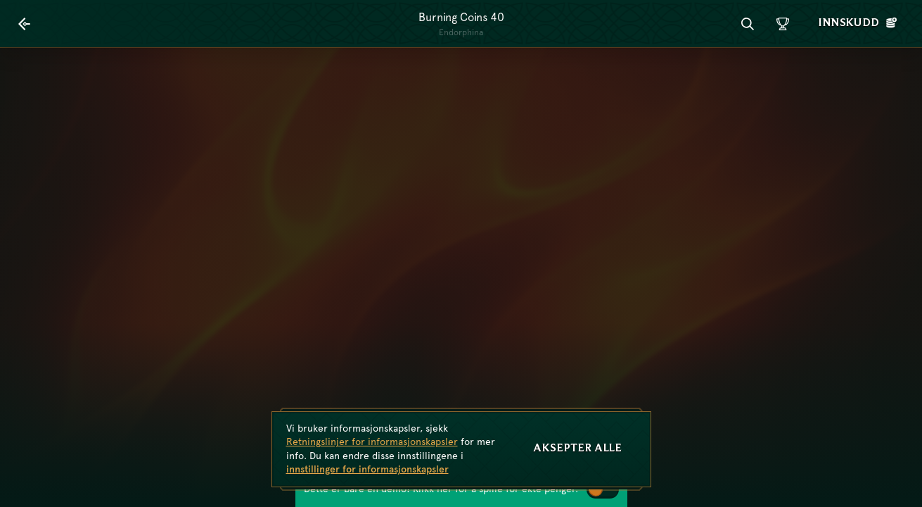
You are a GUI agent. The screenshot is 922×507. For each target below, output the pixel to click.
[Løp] (782, 24)
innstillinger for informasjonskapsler (367, 469)
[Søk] (747, 24)
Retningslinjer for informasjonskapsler (372, 441)
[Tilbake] (24, 24)
